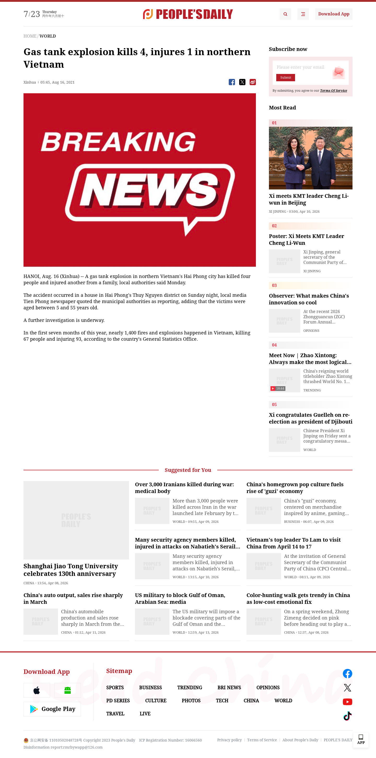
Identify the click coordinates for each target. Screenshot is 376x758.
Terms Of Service (333, 90)
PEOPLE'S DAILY (338, 740)
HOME (30, 36)
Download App (333, 13)
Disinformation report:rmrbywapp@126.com (63, 747)
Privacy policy (229, 740)
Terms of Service (262, 740)
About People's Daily (300, 740)
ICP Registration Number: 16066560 (170, 740)
